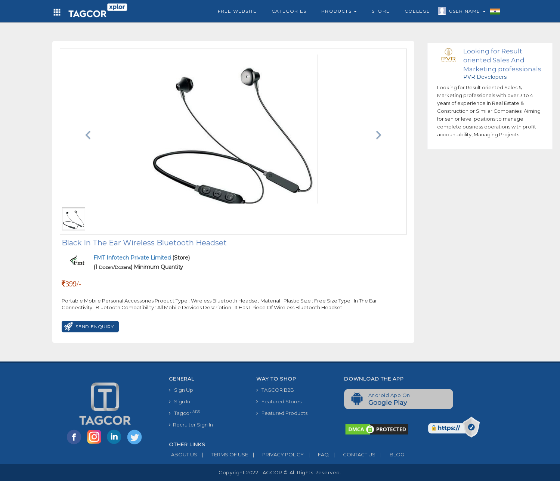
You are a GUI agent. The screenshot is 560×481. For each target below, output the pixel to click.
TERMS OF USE (222, 454)
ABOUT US (183, 454)
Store (381, 11)
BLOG (389, 454)
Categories (289, 11)
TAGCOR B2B (275, 390)
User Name (465, 12)
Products (339, 11)
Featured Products (281, 413)
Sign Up (181, 390)
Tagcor (184, 413)
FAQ (316, 454)
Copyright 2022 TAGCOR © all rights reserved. (280, 472)
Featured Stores (278, 401)
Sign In (179, 401)
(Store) (141, 257)
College (417, 11)
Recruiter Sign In (191, 425)
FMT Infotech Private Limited (132, 257)
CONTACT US (352, 454)
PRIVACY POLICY (276, 454)
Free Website (237, 11)
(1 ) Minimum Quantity (138, 267)
